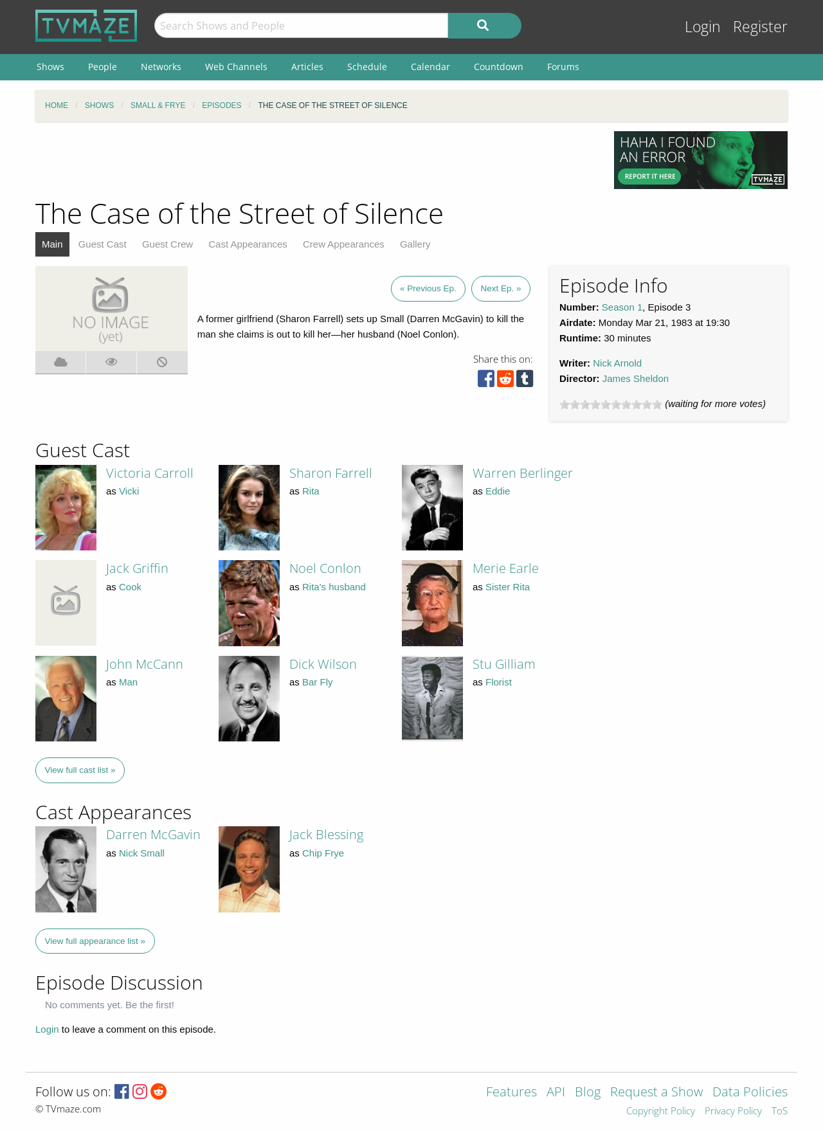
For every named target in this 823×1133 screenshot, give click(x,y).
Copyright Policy (660, 1111)
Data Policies (750, 1092)
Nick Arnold (617, 363)
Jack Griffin (137, 568)
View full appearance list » (95, 941)
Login (703, 27)
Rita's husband (334, 586)
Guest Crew (167, 244)
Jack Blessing (326, 834)
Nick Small (142, 852)
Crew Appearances (343, 244)
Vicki (129, 490)
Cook (130, 586)
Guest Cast (102, 244)
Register (760, 27)
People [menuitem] (102, 66)
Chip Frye (323, 852)
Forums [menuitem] (563, 66)
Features (511, 1092)
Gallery (415, 244)
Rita (311, 490)
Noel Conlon (325, 568)
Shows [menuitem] (50, 66)
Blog (588, 1092)
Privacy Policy (733, 1111)
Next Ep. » (500, 288)
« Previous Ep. (428, 288)
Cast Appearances (247, 244)
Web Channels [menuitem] (236, 66)
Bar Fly (317, 681)
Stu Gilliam (504, 664)
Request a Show (656, 1092)
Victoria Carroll (150, 473)
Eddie (497, 490)
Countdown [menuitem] (498, 66)
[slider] (610, 404)
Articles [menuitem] (307, 66)
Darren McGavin (153, 834)
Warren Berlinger (523, 473)
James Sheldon (635, 378)
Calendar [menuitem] (430, 66)
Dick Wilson (323, 664)
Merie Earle (506, 568)
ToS (780, 1111)
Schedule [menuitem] (367, 66)
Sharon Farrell (330, 473)
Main (52, 244)
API (556, 1092)
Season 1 (622, 307)
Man (128, 681)
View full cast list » (80, 770)
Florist (498, 681)
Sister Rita (507, 586)
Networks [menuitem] (161, 66)
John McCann (144, 664)
